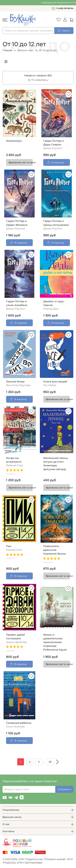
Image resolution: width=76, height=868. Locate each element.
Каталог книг (26, 50)
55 (50, 761)
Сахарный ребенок (18, 722)
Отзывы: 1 (10, 558)
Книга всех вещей (55, 381)
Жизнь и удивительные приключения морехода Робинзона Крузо (55, 642)
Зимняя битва (15, 381)
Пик (8, 546)
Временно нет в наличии (21, 162)
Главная (7, 50)
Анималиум (14, 140)
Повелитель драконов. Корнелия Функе (54, 550)
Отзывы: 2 (11, 473)
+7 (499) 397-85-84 (64, 8)
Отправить (64, 789)
